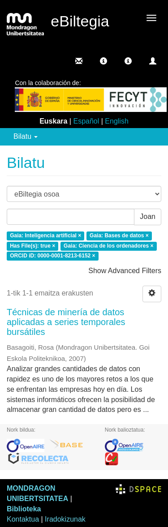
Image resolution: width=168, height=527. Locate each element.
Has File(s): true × (32, 246)
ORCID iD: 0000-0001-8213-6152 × (52, 256)
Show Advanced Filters (124, 270)
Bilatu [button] (25, 136)
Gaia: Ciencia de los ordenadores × (108, 246)
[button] (103, 61)
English (116, 121)
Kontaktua (23, 519)
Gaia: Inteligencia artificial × (45, 235)
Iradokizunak (65, 519)
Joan (147, 216)
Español (86, 121)
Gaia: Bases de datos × (119, 235)
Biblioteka (24, 509)
